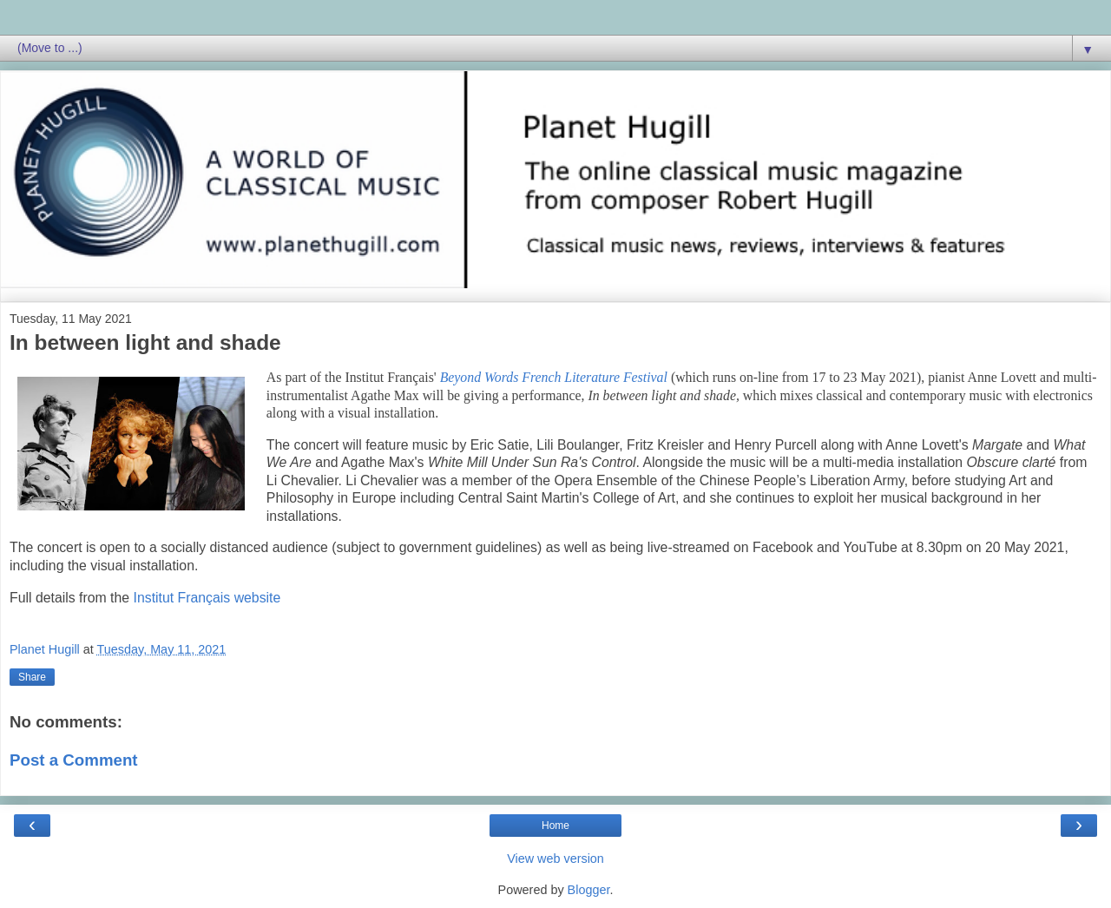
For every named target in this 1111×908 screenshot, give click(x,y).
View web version (555, 858)
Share (32, 677)
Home (555, 825)
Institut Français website (207, 597)
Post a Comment (74, 760)
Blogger (589, 890)
